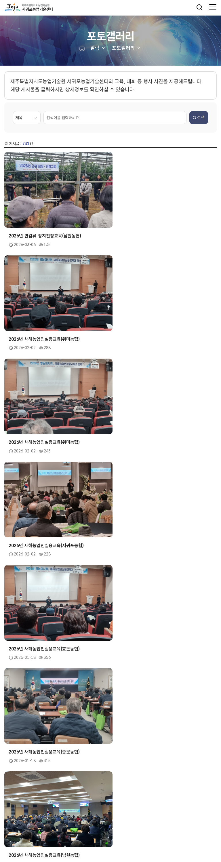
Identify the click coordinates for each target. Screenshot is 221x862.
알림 (95, 48)
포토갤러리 (123, 48)
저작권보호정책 (63, 835)
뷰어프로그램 (88, 835)
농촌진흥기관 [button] (70, 808)
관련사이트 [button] (175, 808)
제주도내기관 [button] (16, 808)
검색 (199, 118)
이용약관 (41, 835)
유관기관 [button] (120, 808)
